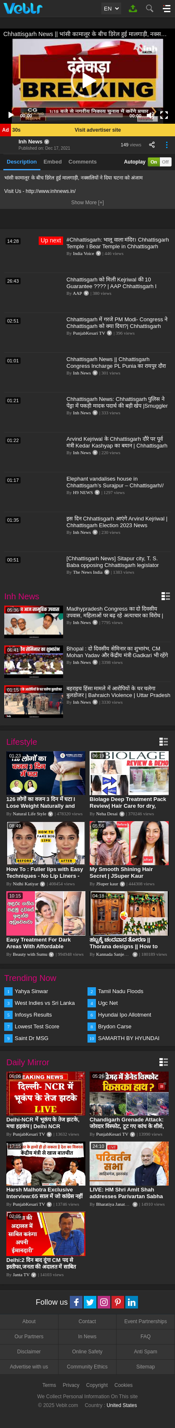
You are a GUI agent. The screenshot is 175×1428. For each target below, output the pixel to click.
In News (87, 1337)
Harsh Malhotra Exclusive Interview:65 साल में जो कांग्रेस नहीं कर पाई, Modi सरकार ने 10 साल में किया (44, 1199)
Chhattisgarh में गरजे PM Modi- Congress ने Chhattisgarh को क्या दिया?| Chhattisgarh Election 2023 (116, 326)
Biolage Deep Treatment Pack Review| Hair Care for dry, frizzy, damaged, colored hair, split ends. (128, 809)
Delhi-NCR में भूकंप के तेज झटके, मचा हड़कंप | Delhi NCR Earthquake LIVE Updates (43, 1126)
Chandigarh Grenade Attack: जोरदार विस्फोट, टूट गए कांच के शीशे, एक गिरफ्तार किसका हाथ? (127, 1126)
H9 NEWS (83, 492)
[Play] (11, 115)
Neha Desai (107, 813)
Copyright (97, 1385)
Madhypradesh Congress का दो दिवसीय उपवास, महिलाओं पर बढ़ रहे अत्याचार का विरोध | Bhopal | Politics (114, 615)
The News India (87, 572)
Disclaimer (29, 1352)
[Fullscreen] (164, 115)
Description (22, 162)
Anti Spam (145, 1352)
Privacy (71, 1385)
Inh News (30, 141)
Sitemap (145, 1367)
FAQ (146, 1337)
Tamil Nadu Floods (120, 991)
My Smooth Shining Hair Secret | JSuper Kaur (121, 872)
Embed (53, 162)
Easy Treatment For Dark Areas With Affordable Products (38, 946)
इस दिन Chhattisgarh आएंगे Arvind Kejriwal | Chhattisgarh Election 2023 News (116, 521)
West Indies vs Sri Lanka (45, 1003)
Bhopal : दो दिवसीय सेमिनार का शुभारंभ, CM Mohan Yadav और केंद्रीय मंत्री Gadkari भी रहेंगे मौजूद (117, 655)
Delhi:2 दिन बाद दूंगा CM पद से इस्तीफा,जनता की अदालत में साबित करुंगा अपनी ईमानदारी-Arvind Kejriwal (41, 1270)
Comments (83, 162)
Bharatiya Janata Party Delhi (122, 1204)
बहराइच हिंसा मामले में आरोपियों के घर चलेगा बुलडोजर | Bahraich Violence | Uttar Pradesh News (118, 695)
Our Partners (28, 1337)
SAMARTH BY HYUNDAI (128, 1038)
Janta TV (21, 1274)
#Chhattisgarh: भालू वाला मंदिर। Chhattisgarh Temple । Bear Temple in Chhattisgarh (117, 243)
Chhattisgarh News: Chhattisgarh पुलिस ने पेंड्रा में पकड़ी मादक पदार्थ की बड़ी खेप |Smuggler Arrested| (117, 406)
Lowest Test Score (37, 1026)
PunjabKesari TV (89, 333)
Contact (87, 1321)
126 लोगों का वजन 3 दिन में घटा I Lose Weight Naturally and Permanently (40, 806)
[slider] (81, 115)
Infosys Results (33, 1015)
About (28, 1321)
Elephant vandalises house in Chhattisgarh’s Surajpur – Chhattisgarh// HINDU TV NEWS (115, 485)
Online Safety (87, 1352)
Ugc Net (108, 1003)
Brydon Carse (114, 1026)
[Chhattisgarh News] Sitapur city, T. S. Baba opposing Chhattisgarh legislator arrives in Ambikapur (112, 565)
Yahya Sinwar (31, 991)
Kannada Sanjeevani (115, 954)
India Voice (83, 253)
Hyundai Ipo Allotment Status (124, 1015)
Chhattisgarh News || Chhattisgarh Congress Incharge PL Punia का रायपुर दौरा (116, 362)
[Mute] (150, 115)
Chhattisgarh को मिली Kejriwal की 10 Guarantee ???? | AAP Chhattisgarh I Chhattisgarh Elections (111, 286)
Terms (49, 1385)
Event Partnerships (145, 1321)
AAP (77, 293)
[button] (87, 81)
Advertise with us (29, 1367)
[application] (87, 81)
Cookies (123, 1385)
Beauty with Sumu (30, 954)
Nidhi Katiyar (26, 883)
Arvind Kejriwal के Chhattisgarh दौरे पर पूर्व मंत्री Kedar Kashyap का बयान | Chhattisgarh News (116, 445)
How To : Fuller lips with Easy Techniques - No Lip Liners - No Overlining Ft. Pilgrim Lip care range (44, 879)
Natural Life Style (29, 813)
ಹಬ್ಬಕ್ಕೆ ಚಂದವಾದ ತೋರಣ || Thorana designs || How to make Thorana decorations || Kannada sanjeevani (127, 949)
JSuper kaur (107, 883)
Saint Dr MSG (31, 1038)
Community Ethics (87, 1367)
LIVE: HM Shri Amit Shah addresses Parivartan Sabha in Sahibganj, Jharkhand (126, 1196)
